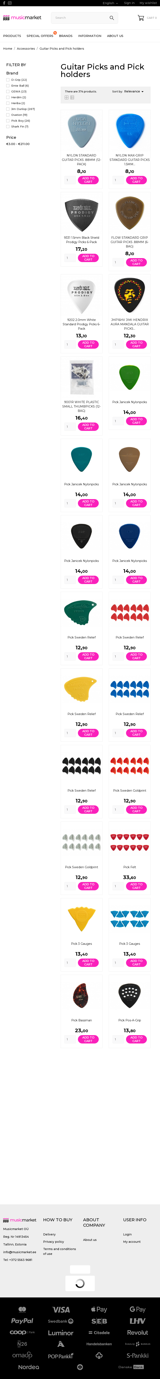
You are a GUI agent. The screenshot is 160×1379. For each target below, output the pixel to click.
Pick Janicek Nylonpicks (129, 402)
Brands (65, 36)
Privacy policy (53, 1242)
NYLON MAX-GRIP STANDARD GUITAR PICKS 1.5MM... (130, 160)
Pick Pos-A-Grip (129, 1020)
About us (115, 36)
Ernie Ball (20, 85)
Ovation (19, 114)
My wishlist (148, 3)
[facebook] (4, 3)
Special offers (42, 34)
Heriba (18, 103)
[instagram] (10, 3)
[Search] (84, 18)
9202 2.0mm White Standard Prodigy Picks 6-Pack (81, 324)
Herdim (18, 97)
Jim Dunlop (23, 109)
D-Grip (19, 79)
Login (127, 1234)
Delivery (49, 1234)
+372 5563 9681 (20, 1260)
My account (132, 1242)
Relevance (134, 91)
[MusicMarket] (22, 17)
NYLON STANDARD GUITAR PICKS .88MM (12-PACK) (81, 160)
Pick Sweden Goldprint (129, 790)
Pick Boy (20, 120)
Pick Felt (129, 867)
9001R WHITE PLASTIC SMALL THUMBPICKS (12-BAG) (81, 406)
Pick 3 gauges (81, 944)
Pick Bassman (81, 1020)
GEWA (18, 91)
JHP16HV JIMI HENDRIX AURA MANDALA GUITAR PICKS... (130, 324)
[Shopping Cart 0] (147, 18)
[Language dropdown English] (111, 3)
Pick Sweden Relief (82, 637)
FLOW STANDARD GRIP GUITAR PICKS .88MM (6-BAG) (130, 242)
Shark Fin (19, 126)
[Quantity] (70, 180)
